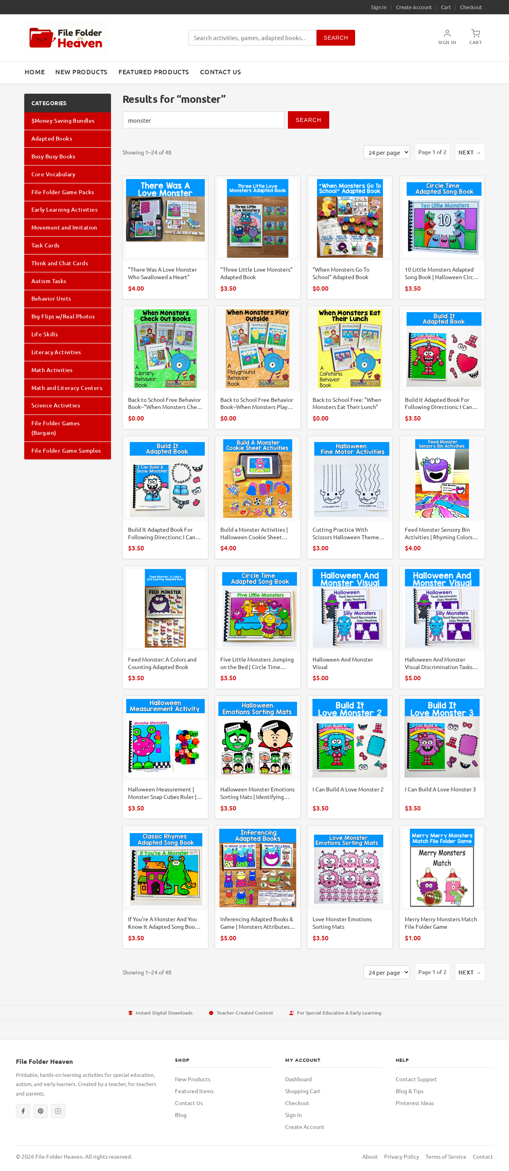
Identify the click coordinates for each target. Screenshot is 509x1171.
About (370, 1156)
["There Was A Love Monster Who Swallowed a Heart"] (165, 237)
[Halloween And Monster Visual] (350, 627)
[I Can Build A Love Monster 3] (442, 757)
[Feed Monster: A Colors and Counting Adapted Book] (165, 627)
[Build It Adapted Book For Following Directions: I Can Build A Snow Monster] (165, 497)
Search (336, 38)
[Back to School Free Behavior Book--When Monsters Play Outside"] (258, 367)
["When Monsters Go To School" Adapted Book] (350, 237)
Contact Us (220, 71)
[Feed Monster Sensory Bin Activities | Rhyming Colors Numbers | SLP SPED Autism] (442, 497)
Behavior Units (51, 298)
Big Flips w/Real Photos (63, 316)
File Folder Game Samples (66, 450)
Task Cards (45, 245)
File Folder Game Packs (62, 192)
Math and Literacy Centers (67, 388)
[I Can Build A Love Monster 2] (350, 757)
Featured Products (154, 71)
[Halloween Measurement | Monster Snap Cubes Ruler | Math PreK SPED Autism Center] (165, 757)
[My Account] (447, 37)
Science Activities (55, 405)
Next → (470, 152)
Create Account (414, 7)
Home (35, 71)
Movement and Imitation (64, 227)
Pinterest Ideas (415, 1102)
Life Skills (44, 334)
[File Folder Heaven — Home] (66, 38)
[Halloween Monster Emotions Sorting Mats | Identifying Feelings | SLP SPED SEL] (258, 757)
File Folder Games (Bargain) (55, 427)
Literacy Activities (56, 352)
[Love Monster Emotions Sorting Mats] (350, 887)
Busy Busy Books (53, 156)
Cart (446, 7)
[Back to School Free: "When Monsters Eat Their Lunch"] (350, 367)
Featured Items (194, 1090)
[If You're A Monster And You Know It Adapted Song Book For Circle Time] (165, 887)
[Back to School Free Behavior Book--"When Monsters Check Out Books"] (165, 367)
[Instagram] (58, 1111)
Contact (483, 1156)
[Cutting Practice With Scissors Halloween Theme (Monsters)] (350, 497)
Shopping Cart (303, 1090)
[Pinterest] (40, 1111)
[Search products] (252, 38)
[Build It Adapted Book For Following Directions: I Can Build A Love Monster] (442, 367)
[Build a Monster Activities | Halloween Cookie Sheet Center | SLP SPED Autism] (258, 497)
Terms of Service (445, 1156)
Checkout (471, 7)
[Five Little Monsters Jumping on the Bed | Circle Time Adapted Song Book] (258, 627)
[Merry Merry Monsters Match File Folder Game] (442, 887)
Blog (181, 1114)
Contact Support (416, 1078)
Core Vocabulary (53, 174)
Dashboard (298, 1078)
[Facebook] (23, 1111)
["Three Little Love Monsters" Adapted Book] (258, 237)
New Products (81, 71)
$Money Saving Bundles (63, 120)
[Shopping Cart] (475, 37)
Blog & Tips (410, 1090)
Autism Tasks (48, 281)
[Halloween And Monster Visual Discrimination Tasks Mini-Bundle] (442, 627)
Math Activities (52, 370)
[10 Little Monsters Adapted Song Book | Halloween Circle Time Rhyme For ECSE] (442, 237)
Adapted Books (51, 138)
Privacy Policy (401, 1156)
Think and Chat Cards (59, 263)
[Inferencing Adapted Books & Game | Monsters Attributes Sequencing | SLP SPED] (258, 887)
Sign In (379, 7)
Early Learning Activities (64, 209)
